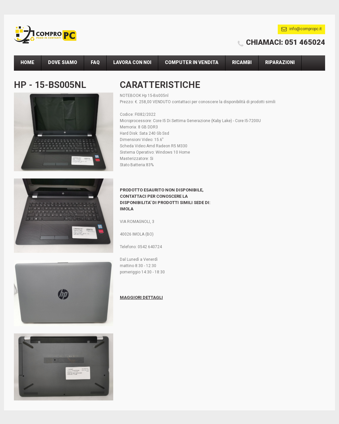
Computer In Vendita (191, 62)
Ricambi (242, 62)
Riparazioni (280, 62)
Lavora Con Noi (132, 62)
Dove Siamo (62, 62)
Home (27, 62)
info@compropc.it (305, 29)
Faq (95, 62)
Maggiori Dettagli (141, 297)
